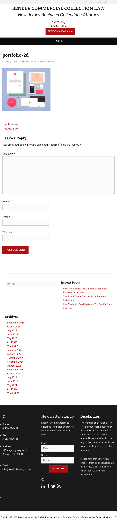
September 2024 (15, 369)
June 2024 (12, 381)
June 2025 (12, 334)
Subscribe (58, 468)
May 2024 (12, 385)
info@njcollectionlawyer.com (16, 469)
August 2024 (13, 373)
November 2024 (15, 362)
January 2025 (14, 354)
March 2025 (13, 346)
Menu (59, 41)
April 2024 (12, 389)
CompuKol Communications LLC (100, 517)
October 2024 (14, 366)
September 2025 (15, 322)
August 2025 (13, 326)
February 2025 (14, 350)
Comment (8, 154)
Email (6, 216)
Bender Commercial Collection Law (58, 8)
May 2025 (12, 338)
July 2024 (12, 377)
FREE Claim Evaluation (60, 31)
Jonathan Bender (28, 62)
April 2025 (12, 342)
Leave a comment (47, 62)
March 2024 (13, 393)
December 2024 (15, 358)
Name (6, 201)
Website (7, 232)
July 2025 (12, 330)
